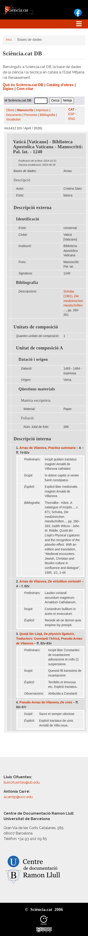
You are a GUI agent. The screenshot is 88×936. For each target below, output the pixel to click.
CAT (71, 109)
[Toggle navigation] (79, 23)
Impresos (42, 110)
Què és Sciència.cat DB (23, 85)
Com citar (24, 89)
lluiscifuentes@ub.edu (22, 782)
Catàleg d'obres (60, 85)
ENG (71, 118)
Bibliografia (47, 115)
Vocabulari (13, 119)
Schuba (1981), (73, 301)
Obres (10, 110)
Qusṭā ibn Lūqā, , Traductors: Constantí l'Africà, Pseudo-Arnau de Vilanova (49, 638)
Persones (30, 115)
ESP (71, 114)
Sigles (8, 89)
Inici (9, 39)
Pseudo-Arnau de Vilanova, (45, 702)
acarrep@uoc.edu (18, 797)
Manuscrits (25, 110)
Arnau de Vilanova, (47, 448)
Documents (14, 115)
